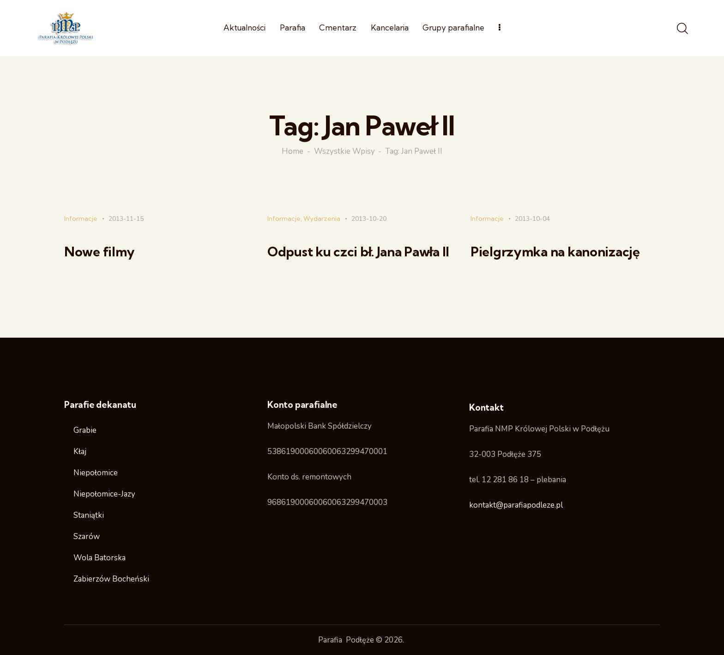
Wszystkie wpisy (344, 151)
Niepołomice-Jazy (104, 494)
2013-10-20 (368, 218)
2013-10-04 (532, 218)
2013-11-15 (126, 218)
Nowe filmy (99, 252)
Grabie (85, 430)
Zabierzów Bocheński (111, 579)
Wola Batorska (99, 557)
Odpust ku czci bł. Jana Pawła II (358, 252)
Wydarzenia (321, 218)
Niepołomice (95, 472)
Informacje (80, 218)
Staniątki (88, 515)
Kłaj (79, 451)
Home (292, 151)
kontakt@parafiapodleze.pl (516, 505)
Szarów (86, 536)
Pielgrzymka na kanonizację (555, 252)
